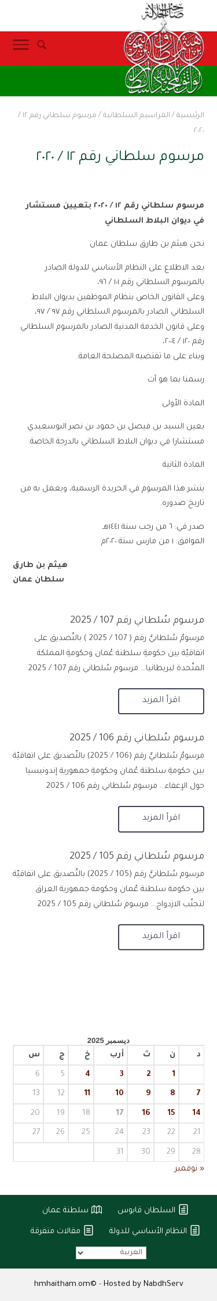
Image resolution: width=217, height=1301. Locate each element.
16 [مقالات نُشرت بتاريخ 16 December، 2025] (146, 1113)
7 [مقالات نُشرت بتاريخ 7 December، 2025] (198, 1093)
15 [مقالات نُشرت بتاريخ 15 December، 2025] (171, 1113)
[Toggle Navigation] (21, 48)
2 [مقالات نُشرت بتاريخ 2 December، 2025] (148, 1074)
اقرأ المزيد (161, 701)
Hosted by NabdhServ (143, 1284)
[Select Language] (111, 1253)
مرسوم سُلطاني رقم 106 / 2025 (136, 738)
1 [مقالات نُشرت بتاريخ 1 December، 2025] (173, 1074)
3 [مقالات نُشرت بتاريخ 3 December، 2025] (122, 1074)
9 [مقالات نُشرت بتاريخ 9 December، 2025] (148, 1093)
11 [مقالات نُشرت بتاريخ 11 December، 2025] (87, 1093)
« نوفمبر (189, 1169)
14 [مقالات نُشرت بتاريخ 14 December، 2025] (197, 1113)
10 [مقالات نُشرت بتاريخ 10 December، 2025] (120, 1093)
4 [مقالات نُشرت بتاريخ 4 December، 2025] (87, 1074)
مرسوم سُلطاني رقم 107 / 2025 (137, 621)
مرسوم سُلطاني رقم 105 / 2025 (136, 857)
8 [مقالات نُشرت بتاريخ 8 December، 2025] (172, 1093)
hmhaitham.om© (65, 1284)
